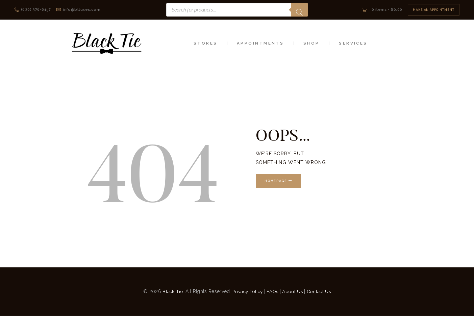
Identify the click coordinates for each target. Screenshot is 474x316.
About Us (293, 291)
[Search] (299, 10)
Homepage (276, 181)
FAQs (273, 291)
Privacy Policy (247, 291)
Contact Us (320, 291)
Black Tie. (171, 291)
